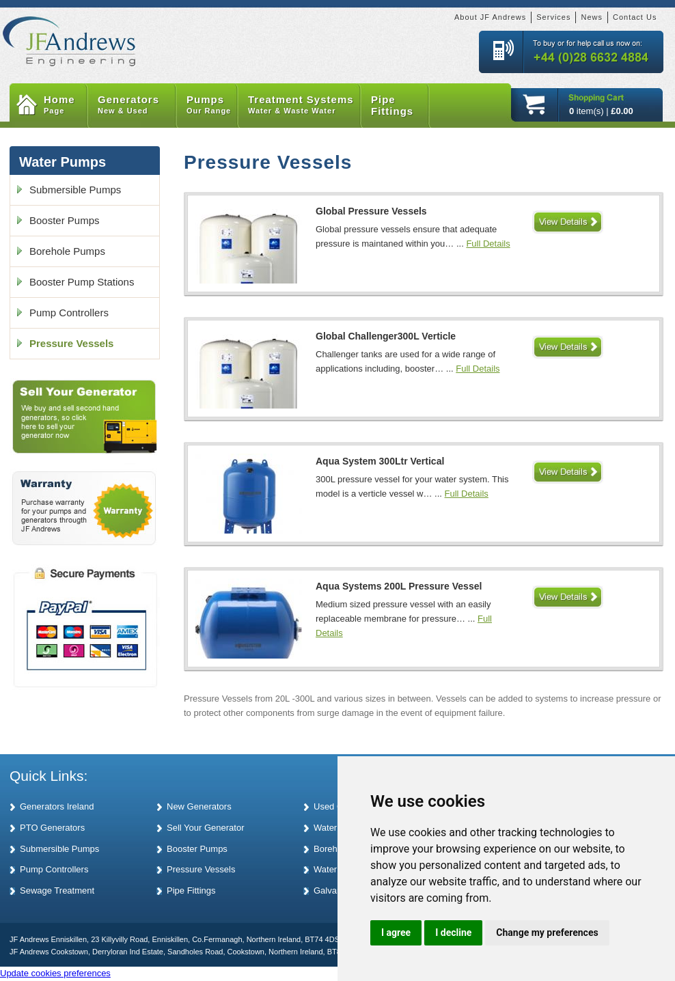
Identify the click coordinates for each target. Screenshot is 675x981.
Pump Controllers (69, 312)
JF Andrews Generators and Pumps (69, 33)
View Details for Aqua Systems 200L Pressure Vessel (567, 597)
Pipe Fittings (392, 105)
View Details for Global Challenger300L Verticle (567, 347)
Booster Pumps (64, 220)
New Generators (199, 806)
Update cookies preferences (55, 973)
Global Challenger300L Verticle (386, 336)
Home (65, 105)
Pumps (212, 105)
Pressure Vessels (71, 343)
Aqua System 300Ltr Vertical (380, 461)
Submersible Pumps (75, 189)
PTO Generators (52, 828)
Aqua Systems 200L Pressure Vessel (399, 586)
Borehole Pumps (67, 251)
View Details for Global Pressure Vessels (567, 222)
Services (553, 17)
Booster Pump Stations (81, 282)
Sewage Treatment (57, 890)
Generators (137, 105)
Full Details (488, 243)
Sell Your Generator (205, 828)
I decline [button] (453, 932)
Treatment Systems (304, 105)
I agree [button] (396, 932)
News (592, 17)
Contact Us (635, 17)
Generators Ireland (57, 806)
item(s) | (601, 111)
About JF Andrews (490, 17)
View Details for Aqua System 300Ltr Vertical (567, 472)
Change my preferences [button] (547, 932)
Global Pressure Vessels (371, 211)
